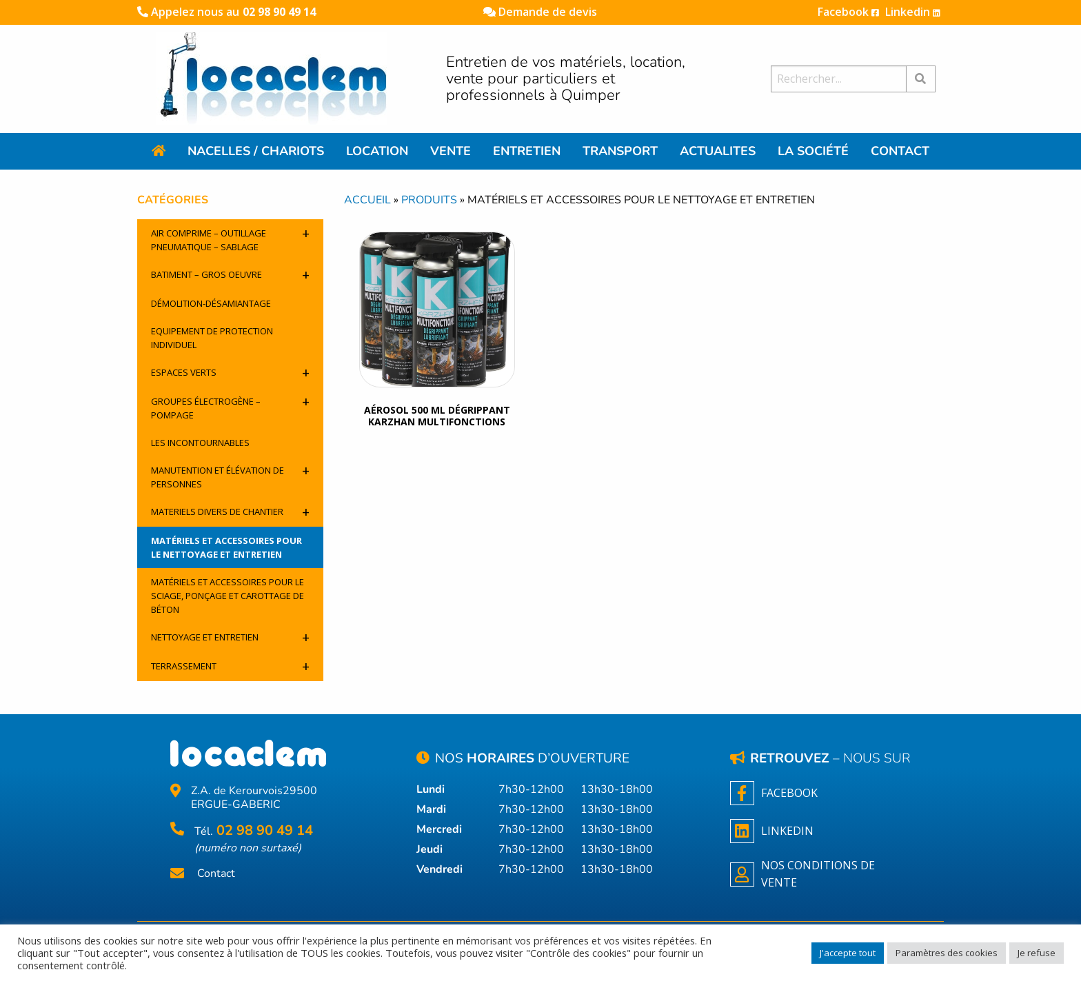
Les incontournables (200, 442)
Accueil (367, 200)
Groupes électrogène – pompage (230, 406)
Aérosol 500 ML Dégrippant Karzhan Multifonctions (437, 415)
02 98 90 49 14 (279, 11)
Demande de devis (540, 11)
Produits (429, 200)
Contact (216, 874)
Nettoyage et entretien (230, 637)
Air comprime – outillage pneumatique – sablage (230, 238)
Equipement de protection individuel (212, 338)
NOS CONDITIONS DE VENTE (802, 874)
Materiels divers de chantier (230, 512)
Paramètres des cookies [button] (947, 953)
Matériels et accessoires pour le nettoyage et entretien (226, 547)
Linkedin (912, 11)
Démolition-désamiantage (211, 303)
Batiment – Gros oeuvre (230, 274)
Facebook (848, 11)
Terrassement (230, 666)
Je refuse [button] (1036, 953)
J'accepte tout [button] (848, 953)
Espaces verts (230, 372)
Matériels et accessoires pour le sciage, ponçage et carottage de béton (227, 596)
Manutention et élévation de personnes (230, 475)
